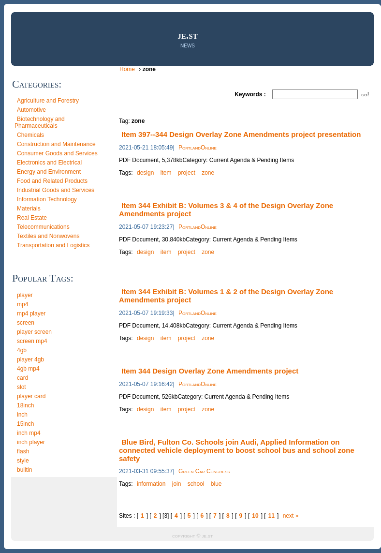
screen (25, 322)
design (145, 172)
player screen (34, 332)
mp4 (22, 304)
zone (208, 172)
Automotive (31, 109)
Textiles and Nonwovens (48, 236)
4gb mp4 (28, 368)
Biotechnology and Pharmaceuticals (40, 122)
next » (291, 515)
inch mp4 (29, 433)
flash (23, 451)
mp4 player (31, 313)
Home (127, 69)
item (166, 172)
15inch (25, 423)
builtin (24, 469)
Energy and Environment (49, 171)
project (186, 172)
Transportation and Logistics (53, 245)
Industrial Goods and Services (55, 190)
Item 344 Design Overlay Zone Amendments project (209, 371)
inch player (31, 442)
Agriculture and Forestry (48, 100)
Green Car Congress (204, 471)
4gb (22, 350)
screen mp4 (32, 341)
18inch (25, 405)
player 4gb (30, 359)
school (196, 483)
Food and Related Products (52, 181)
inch (22, 414)
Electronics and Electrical (49, 162)
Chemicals (30, 135)
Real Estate (32, 217)
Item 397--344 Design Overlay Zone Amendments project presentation (241, 134)
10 (255, 515)
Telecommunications (43, 227)
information (151, 483)
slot (21, 387)
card (22, 377)
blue (216, 483)
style (23, 460)
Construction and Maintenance (56, 144)
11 (271, 515)
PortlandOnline (197, 147)
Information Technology (47, 199)
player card (31, 396)
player (25, 295)
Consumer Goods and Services (57, 153)
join (176, 483)
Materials (29, 208)
